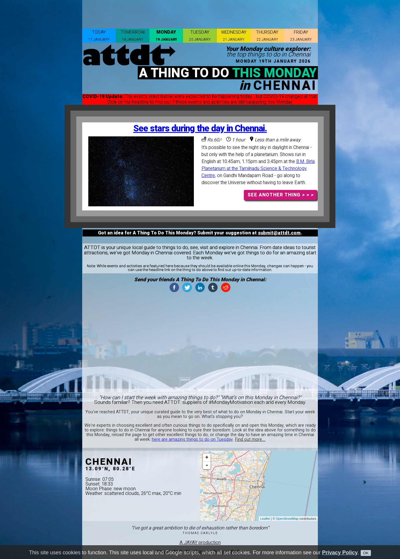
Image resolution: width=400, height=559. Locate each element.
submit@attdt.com (279, 232)
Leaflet (265, 518)
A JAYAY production (200, 542)
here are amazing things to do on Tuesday (192, 439)
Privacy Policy (340, 552)
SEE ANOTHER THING (280, 194)
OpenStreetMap (287, 518)
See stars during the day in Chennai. (200, 128)
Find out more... (250, 439)
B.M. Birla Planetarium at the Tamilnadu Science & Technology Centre (258, 168)
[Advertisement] (200, 13)
